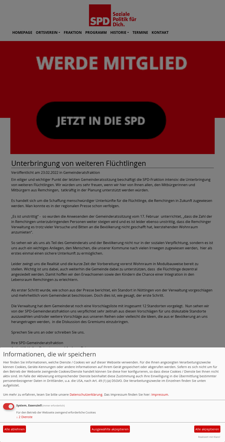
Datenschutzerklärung (86, 394)
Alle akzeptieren (207, 429)
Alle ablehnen (14, 429)
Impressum (159, 394)
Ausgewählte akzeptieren (110, 429)
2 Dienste (24, 417)
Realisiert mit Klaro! (209, 436)
